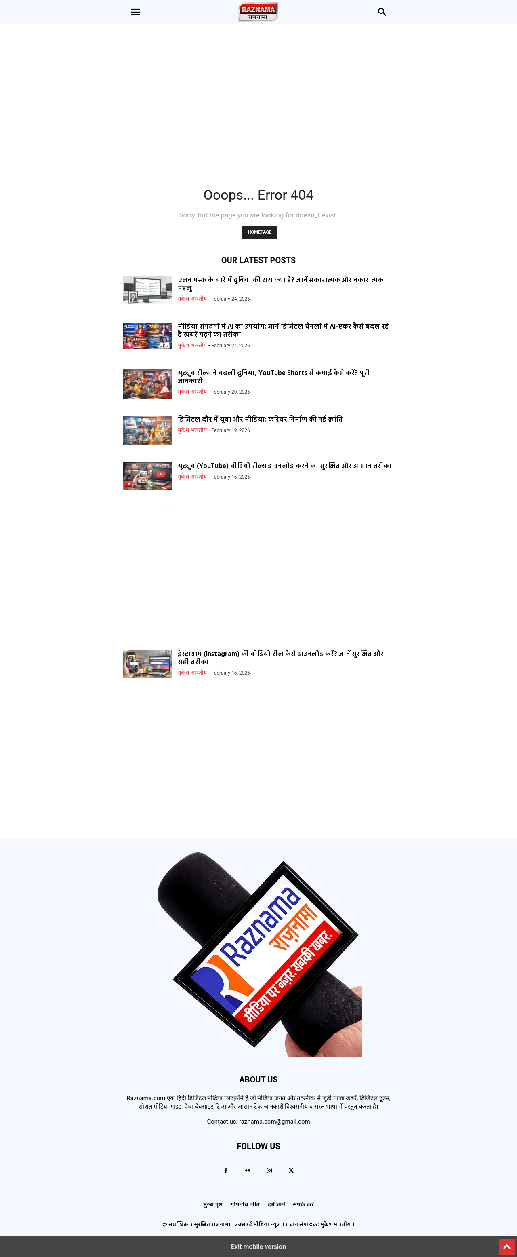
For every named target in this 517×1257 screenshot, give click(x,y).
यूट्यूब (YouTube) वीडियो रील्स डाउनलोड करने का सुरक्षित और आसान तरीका (284, 466)
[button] (135, 12)
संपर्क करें (303, 1205)
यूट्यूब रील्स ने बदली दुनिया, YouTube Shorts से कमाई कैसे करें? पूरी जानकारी (274, 377)
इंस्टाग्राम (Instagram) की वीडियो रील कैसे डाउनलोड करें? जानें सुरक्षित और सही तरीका (281, 658)
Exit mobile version (258, 1247)
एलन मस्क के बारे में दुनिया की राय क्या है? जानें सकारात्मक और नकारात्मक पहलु (281, 284)
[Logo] (259, 1055)
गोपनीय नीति (245, 1205)
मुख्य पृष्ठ (213, 1205)
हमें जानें (276, 1205)
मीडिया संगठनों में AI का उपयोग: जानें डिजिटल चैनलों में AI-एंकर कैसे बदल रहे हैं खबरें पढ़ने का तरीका (283, 330)
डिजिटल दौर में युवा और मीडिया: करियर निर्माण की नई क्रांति (260, 419)
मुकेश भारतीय (192, 298)
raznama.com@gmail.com (274, 1121)
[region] (258, 101)
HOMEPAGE (259, 232)
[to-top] (507, 1243)
